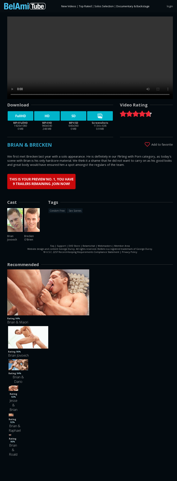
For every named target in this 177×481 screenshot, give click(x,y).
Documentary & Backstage (132, 6)
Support (61, 245)
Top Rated (85, 6)
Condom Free (57, 210)
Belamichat (89, 245)
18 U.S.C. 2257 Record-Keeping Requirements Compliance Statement (81, 251)
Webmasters (105, 245)
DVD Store (74, 245)
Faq (52, 245)
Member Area (122, 245)
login (170, 6)
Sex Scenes (74, 210)
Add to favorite (162, 144)
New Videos (68, 6)
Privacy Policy (129, 251)
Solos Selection (104, 6)
